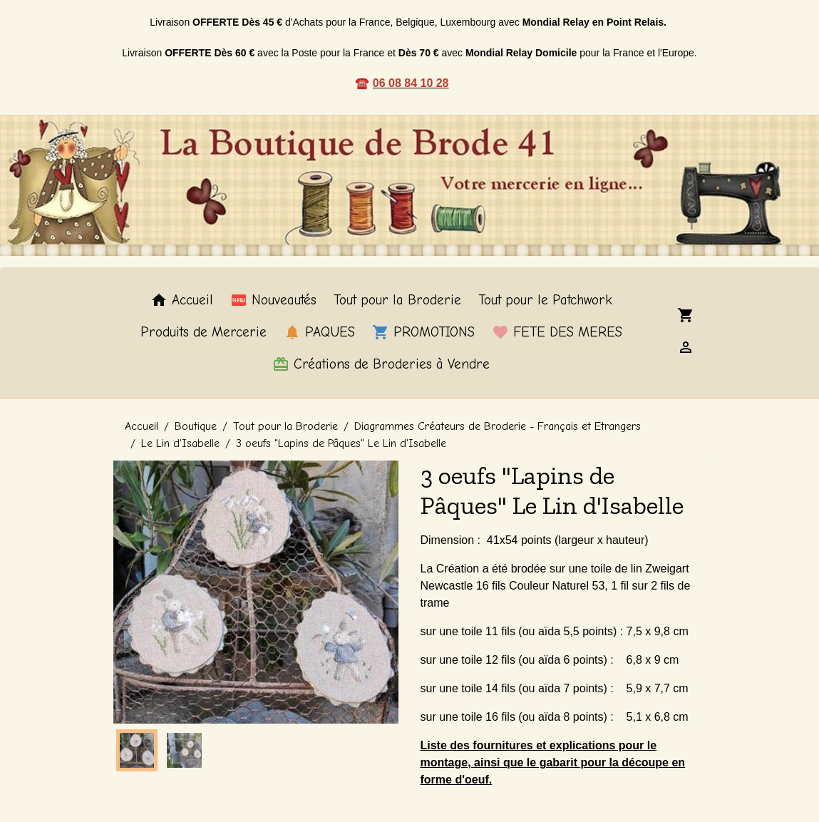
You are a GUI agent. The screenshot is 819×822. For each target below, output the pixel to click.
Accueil (181, 300)
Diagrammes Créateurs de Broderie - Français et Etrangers (497, 426)
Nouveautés (273, 300)
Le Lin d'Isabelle (180, 443)
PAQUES (319, 332)
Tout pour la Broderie (397, 300)
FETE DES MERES (557, 332)
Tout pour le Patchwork (545, 300)
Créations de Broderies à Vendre (381, 364)
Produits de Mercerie (203, 332)
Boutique (196, 426)
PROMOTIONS (423, 332)
